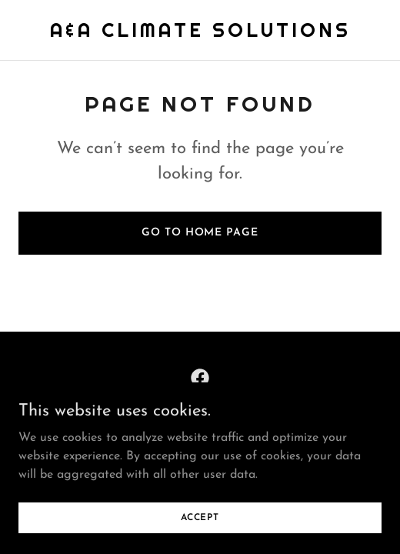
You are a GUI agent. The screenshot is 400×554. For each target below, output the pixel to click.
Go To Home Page (200, 233)
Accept (200, 517)
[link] (200, 34)
